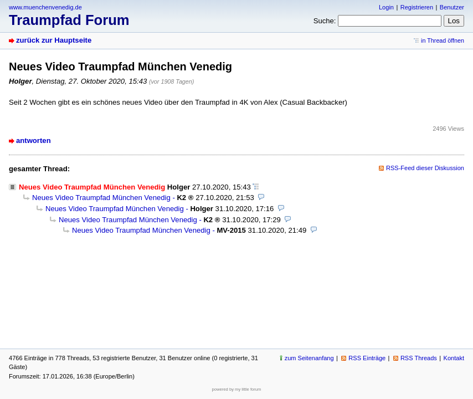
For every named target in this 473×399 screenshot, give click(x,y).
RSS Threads (418, 358)
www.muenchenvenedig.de (45, 7)
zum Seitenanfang (309, 358)
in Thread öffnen (442, 40)
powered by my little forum (236, 389)
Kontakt (454, 358)
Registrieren (416, 7)
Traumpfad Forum (69, 20)
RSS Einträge (366, 358)
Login (386, 7)
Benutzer (452, 7)
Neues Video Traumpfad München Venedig (101, 197)
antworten (33, 140)
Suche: (324, 21)
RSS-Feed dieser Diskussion (425, 168)
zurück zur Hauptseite (53, 40)
